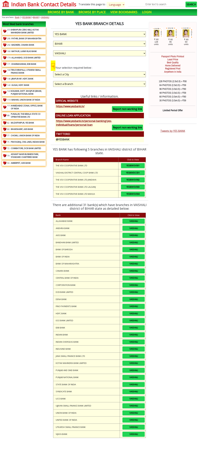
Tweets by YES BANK (172, 131)
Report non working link (127, 109)
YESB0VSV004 (132, 193)
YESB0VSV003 (132, 186)
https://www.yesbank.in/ (70, 106)
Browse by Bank (61, 12)
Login (146, 12)
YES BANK (26, 17)
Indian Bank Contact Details (43, 4)
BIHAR (36, 17)
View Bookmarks (123, 12)
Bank (17, 17)
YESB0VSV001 (132, 165)
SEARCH (191, 4)
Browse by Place (92, 12)
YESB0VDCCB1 (133, 172)
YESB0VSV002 (132, 179)
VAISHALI (45, 17)
